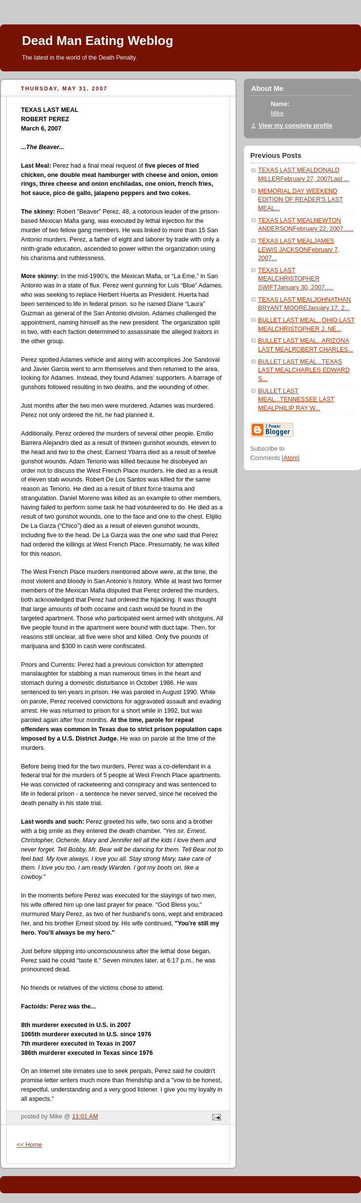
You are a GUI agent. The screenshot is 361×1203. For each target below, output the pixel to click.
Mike (277, 113)
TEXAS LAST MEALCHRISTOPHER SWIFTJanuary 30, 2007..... (295, 279)
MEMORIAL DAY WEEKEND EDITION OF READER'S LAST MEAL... (300, 200)
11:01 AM (85, 1116)
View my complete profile (295, 125)
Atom (290, 458)
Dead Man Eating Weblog (97, 40)
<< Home (29, 1144)
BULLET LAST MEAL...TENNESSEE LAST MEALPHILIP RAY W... (296, 400)
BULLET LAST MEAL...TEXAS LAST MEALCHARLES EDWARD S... (304, 370)
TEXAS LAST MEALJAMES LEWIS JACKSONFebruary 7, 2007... (299, 250)
